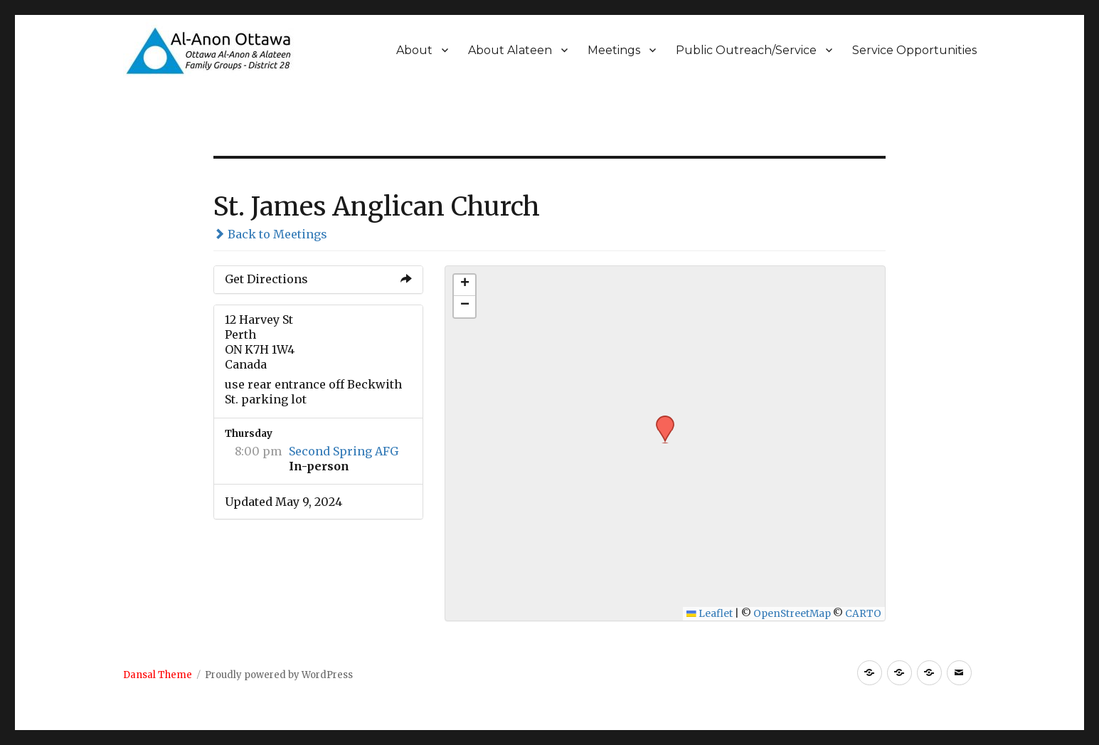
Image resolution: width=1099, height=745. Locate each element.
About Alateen (510, 50)
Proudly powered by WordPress (279, 675)
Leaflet (709, 614)
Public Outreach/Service (746, 50)
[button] (660, 420)
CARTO (863, 614)
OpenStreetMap (792, 614)
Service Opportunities (914, 50)
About (414, 50)
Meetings (614, 50)
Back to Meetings (270, 234)
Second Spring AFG (343, 451)
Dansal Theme (157, 675)
